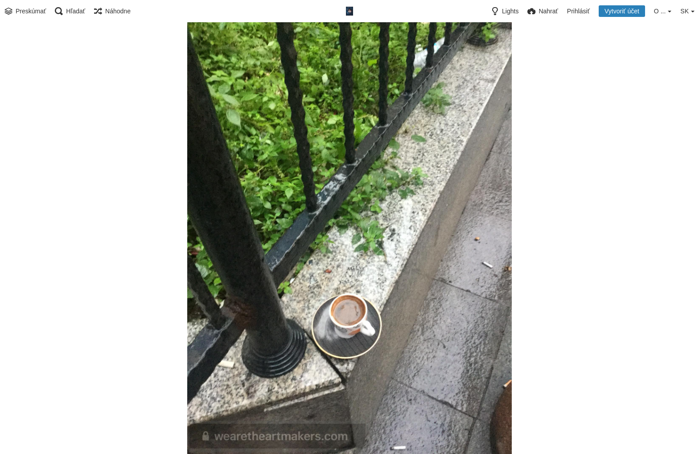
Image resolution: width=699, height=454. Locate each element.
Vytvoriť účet (621, 11)
